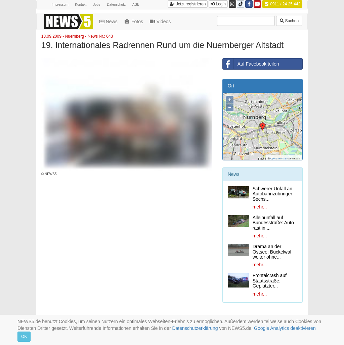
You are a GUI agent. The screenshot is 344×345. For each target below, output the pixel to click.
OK (24, 336)
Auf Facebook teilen (251, 64)
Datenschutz (116, 4)
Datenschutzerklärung (195, 328)
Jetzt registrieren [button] (188, 4)
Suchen (289, 20)
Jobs (96, 4)
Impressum (60, 4)
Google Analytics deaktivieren (285, 328)
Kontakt (80, 4)
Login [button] (218, 4)
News (109, 21)
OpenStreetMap (278, 158)
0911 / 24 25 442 (282, 4)
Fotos (134, 21)
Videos (161, 21)
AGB (135, 4)
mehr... (260, 206)
